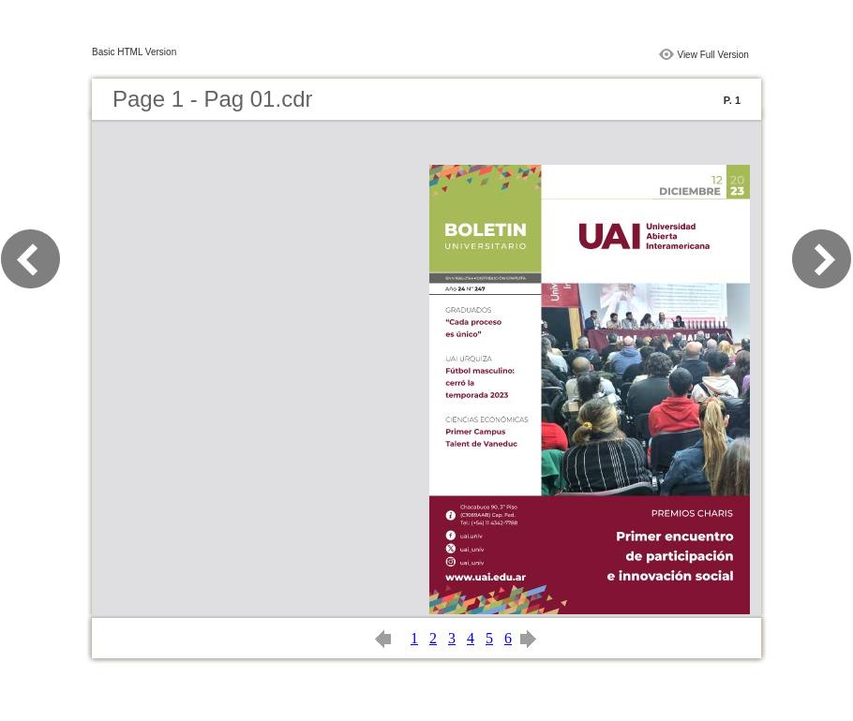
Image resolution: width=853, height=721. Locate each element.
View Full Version (713, 55)
